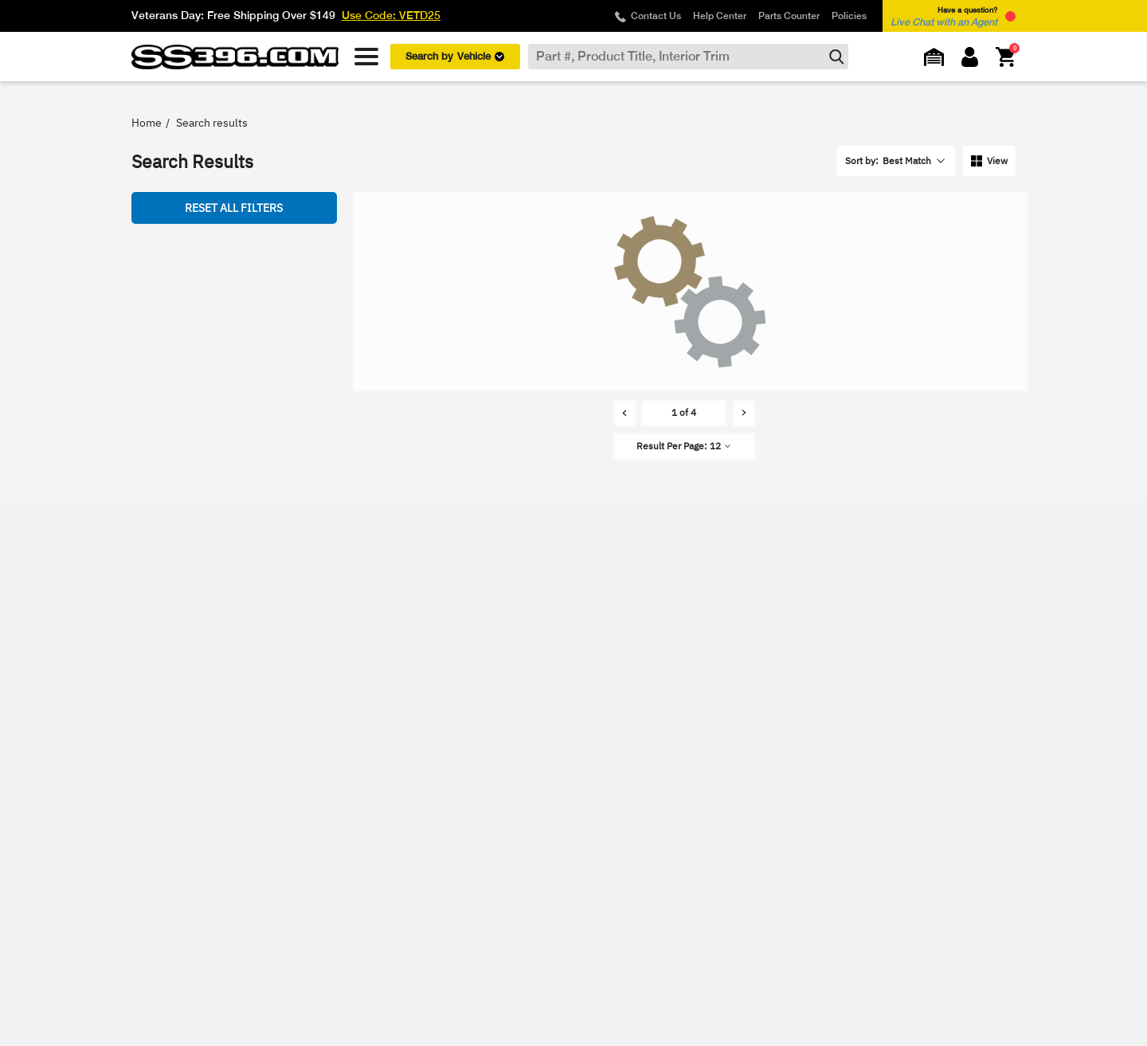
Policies (849, 16)
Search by (454, 56)
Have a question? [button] (944, 17)
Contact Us (656, 16)
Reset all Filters (234, 207)
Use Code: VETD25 (391, 15)
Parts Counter (789, 16)
